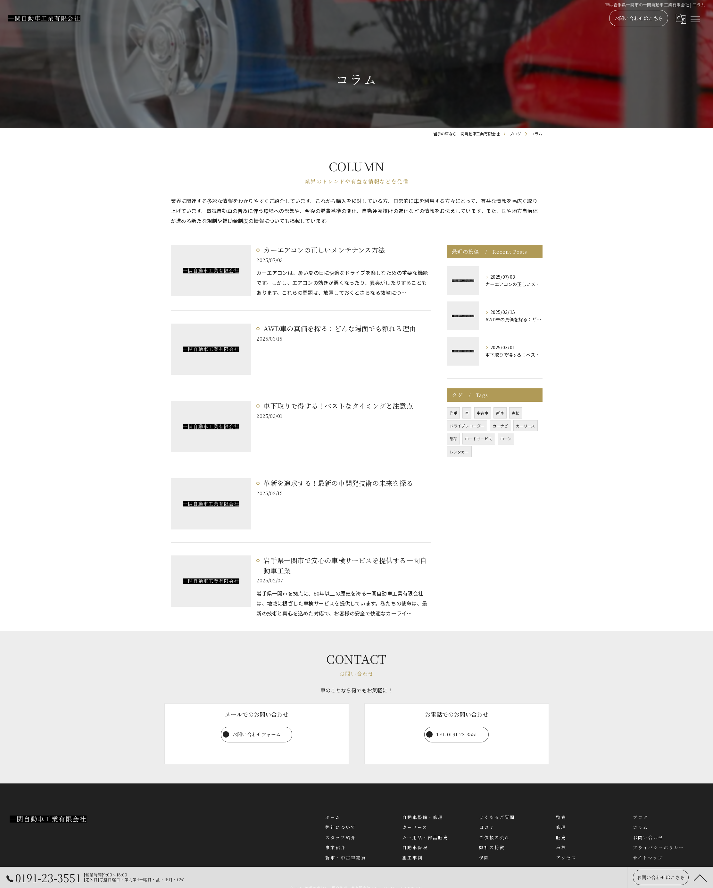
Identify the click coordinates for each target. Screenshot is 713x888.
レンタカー (459, 451)
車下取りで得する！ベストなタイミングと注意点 (338, 406)
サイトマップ (648, 857)
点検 (515, 413)
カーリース (525, 425)
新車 (500, 413)
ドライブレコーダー (467, 425)
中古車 (483, 413)
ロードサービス (478, 438)
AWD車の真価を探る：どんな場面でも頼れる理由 (339, 329)
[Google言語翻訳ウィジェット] (680, 21)
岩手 (453, 413)
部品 (453, 438)
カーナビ (500, 425)
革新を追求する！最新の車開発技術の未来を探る (338, 483)
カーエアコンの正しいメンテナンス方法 (324, 250)
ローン (506, 438)
